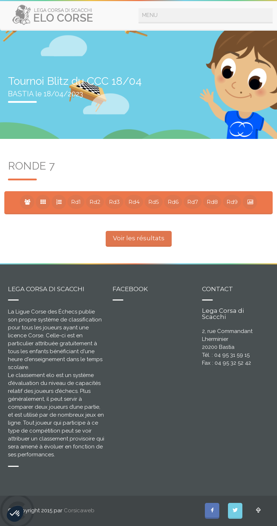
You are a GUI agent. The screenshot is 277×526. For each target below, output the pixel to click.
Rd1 (76, 201)
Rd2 (94, 201)
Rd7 (192, 201)
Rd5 (153, 201)
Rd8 (212, 201)
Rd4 (134, 201)
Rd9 (232, 201)
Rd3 (114, 201)
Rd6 (173, 201)
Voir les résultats (138, 238)
